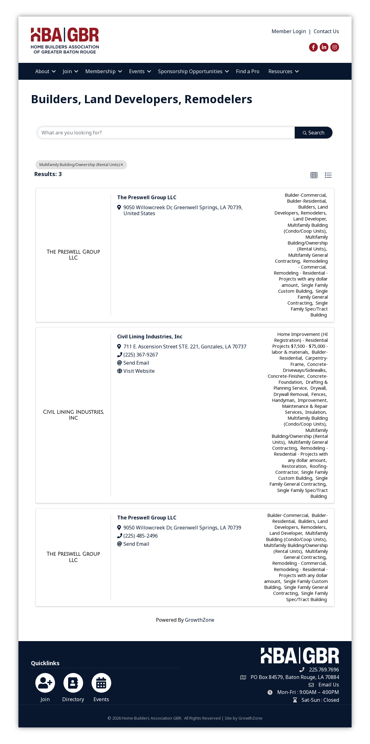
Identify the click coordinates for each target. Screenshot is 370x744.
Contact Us (326, 31)
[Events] (101, 686)
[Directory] (73, 686)
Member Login (289, 31)
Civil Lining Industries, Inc (149, 336)
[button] (314, 175)
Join (67, 71)
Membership (100, 71)
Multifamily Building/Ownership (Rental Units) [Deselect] (81, 164)
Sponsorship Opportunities (190, 71)
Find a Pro (247, 71)
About (42, 71)
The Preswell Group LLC (146, 197)
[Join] (45, 686)
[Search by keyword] (166, 133)
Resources (280, 71)
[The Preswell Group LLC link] (73, 255)
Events (137, 71)
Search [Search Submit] (313, 132)
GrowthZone (199, 619)
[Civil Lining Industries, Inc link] (73, 415)
